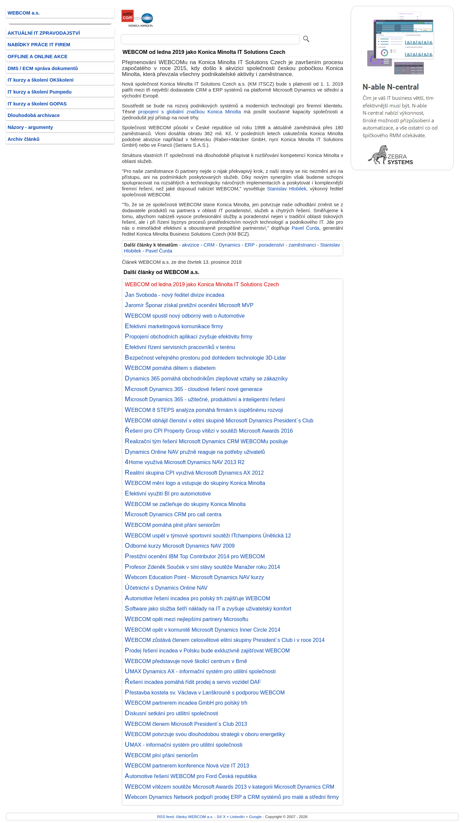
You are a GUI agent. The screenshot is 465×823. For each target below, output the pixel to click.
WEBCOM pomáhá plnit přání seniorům (172, 525)
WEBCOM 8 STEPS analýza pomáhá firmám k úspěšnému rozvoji (204, 410)
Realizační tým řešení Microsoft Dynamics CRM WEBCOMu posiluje (206, 441)
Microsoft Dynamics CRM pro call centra (173, 514)
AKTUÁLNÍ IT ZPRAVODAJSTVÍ (44, 33)
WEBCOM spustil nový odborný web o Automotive (185, 316)
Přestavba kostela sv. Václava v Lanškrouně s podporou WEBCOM (205, 692)
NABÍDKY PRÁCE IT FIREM (39, 44)
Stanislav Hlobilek (286, 188)
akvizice (190, 245)
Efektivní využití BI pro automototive (168, 493)
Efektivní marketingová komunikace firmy (174, 326)
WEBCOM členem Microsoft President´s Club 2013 (186, 724)
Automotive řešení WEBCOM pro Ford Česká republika (191, 776)
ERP (250, 245)
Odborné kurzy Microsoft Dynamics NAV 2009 (179, 546)
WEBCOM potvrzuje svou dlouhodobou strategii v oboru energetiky (205, 734)
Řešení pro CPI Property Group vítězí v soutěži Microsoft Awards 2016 (209, 431)
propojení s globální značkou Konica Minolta (189, 111)
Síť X (221, 816)
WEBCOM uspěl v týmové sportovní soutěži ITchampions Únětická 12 (208, 535)
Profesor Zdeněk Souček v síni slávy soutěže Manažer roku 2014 (202, 567)
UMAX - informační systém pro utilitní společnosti (183, 745)
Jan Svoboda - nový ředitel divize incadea (174, 295)
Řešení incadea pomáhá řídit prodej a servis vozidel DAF (193, 682)
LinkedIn (237, 816)
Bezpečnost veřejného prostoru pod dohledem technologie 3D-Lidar (205, 358)
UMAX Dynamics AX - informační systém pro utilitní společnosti (200, 671)
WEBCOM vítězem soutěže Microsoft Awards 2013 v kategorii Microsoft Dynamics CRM (229, 787)
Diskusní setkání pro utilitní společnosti (171, 713)
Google (255, 816)
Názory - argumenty (30, 127)
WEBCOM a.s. (24, 13)
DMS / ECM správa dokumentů (43, 68)
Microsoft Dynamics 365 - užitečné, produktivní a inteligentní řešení (205, 399)
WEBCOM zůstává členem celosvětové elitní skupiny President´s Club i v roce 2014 (225, 640)
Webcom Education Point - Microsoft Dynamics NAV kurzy (194, 577)
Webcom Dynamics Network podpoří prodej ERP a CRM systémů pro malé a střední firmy (232, 797)
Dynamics (229, 245)
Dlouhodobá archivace (34, 115)
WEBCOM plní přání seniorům (161, 755)
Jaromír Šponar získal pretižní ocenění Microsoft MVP (189, 305)
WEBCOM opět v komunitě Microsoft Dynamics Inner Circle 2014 (202, 630)
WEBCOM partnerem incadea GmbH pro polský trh (186, 703)
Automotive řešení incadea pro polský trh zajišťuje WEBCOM (197, 598)
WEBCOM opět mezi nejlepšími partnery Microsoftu (186, 619)
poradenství (271, 245)
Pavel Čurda (305, 228)
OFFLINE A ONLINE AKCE (38, 56)
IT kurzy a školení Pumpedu (40, 92)
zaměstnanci (302, 245)
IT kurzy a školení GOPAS (37, 103)
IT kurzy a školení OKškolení (41, 80)
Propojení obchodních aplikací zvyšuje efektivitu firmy (188, 336)
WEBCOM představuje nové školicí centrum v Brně (186, 661)
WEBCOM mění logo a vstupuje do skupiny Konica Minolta (195, 483)
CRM (209, 245)
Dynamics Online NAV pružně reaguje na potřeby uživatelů (195, 452)
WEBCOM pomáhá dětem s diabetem (170, 368)
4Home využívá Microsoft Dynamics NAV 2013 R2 (184, 462)
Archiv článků (24, 139)
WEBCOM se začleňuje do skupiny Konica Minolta (185, 504)
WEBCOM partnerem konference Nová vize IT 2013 (187, 765)
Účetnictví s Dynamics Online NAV (166, 588)
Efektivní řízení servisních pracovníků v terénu (180, 347)
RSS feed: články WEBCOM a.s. (185, 816)
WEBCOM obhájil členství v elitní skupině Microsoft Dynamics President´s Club (219, 420)
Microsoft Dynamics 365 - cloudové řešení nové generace (194, 389)
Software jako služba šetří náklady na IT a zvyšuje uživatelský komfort (208, 608)
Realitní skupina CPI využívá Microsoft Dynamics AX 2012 (194, 473)
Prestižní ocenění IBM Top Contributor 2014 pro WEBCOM (195, 556)
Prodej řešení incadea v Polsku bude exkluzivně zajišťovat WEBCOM (207, 650)
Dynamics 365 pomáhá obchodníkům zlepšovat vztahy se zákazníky (206, 378)
